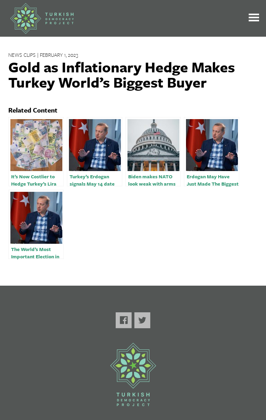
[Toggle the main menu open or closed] (254, 18)
